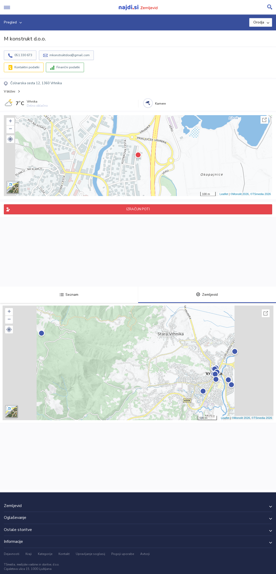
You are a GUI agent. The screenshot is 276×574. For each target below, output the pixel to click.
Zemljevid (207, 294)
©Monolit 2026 (239, 194)
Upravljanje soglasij (90, 554)
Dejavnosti (11, 554)
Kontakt (64, 554)
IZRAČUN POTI (138, 209)
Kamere (160, 104)
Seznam (69, 294)
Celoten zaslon (264, 120)
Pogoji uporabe (122, 554)
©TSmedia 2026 (260, 194)
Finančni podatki (68, 67)
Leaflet (224, 194)
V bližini (9, 91)
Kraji (29, 554)
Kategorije (45, 554)
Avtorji (145, 554)
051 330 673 (23, 55)
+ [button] (10, 121)
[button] (10, 139)
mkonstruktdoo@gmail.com (69, 55)
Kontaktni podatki (26, 67)
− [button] (10, 129)
